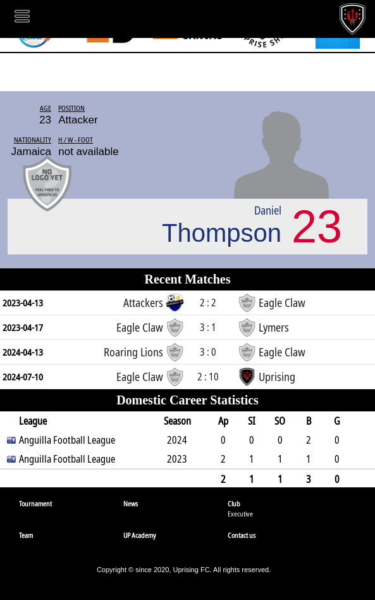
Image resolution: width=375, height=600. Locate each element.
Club (234, 503)
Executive (240, 513)
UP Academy (139, 535)
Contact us (241, 535)
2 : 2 (208, 302)
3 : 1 (208, 327)
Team (26, 535)
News (130, 503)
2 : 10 (208, 377)
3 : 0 (208, 352)
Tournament (35, 503)
